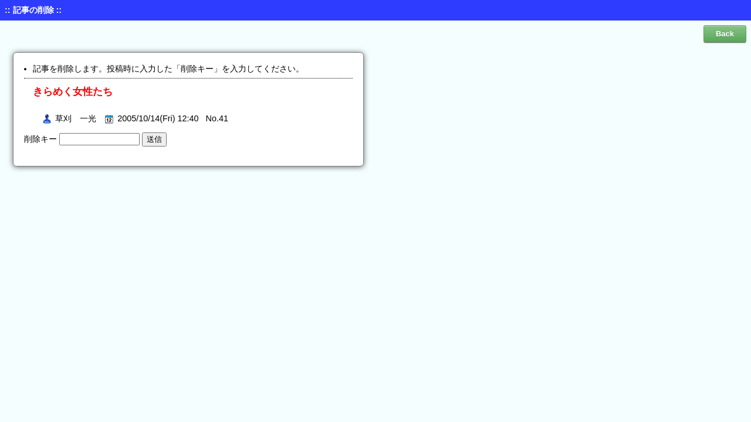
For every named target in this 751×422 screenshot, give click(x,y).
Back (725, 33)
